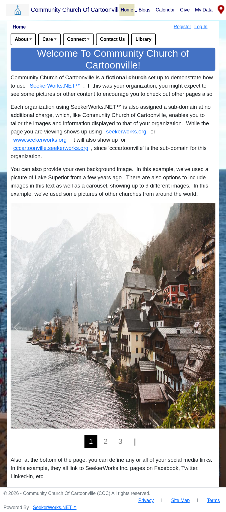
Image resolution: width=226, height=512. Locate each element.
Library (143, 39)
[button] (62, 9)
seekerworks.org (126, 131)
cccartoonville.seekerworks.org (50, 148)
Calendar (165, 9)
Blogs (144, 9)
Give (185, 9)
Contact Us (112, 39)
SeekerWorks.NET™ (55, 86)
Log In (201, 26)
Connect (76, 39)
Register (182, 26)
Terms (213, 500)
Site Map (180, 500)
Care (47, 39)
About (21, 39)
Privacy (146, 500)
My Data (204, 9)
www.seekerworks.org (40, 140)
